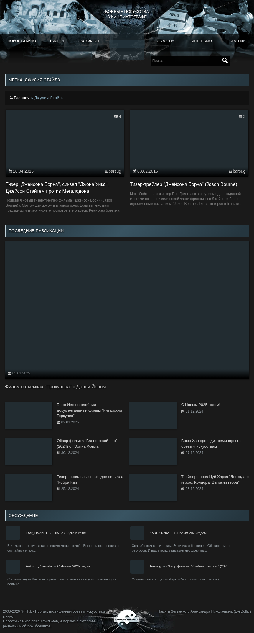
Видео (56, 41)
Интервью (202, 41)
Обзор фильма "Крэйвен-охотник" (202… (198, 566)
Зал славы (88, 41)
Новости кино (22, 41)
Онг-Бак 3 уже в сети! (69, 533)
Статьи (236, 41)
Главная (21, 98)
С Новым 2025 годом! (190, 533)
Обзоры (164, 41)
